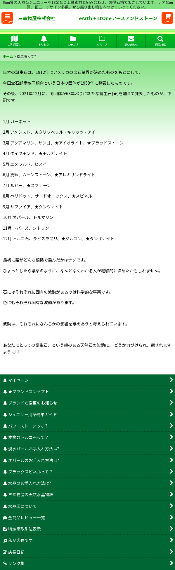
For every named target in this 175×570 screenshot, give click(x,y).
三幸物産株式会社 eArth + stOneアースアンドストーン (89, 18)
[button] (7, 18)
